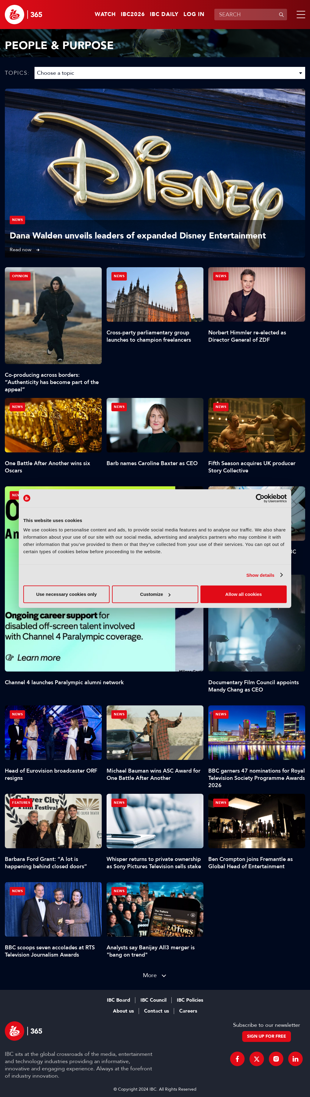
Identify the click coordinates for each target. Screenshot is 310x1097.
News (17, 220)
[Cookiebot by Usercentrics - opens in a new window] (260, 498)
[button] (299, 14)
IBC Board (118, 1000)
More (150, 975)
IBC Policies (190, 1000)
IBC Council (153, 1000)
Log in (194, 14)
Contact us (156, 1011)
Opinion (20, 276)
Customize (155, 594)
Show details (260, 574)
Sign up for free (266, 1036)
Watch (105, 14)
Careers (188, 1011)
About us (123, 1011)
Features (21, 802)
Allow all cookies (243, 594)
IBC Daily (164, 14)
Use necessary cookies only (66, 594)
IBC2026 (133, 14)
